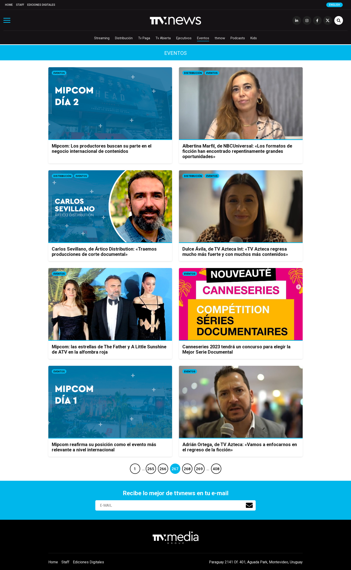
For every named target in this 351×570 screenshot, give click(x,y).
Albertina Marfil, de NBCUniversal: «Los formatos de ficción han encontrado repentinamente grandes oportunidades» (237, 151)
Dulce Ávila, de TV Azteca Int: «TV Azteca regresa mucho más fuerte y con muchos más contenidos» (235, 251)
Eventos (203, 38)
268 (187, 469)
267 (175, 469)
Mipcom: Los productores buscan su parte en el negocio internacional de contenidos (101, 148)
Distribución (124, 38)
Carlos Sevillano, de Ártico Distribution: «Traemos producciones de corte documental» (104, 251)
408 (216, 469)
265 (150, 469)
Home (9, 4)
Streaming (102, 38)
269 (199, 469)
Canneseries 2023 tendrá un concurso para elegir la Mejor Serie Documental (236, 349)
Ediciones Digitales (41, 4)
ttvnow (220, 38)
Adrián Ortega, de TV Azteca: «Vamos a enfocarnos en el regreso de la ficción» (239, 447)
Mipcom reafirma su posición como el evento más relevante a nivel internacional (104, 447)
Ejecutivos (184, 38)
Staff (20, 4)
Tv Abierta (163, 38)
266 (162, 469)
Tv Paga (144, 38)
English (334, 4)
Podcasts (237, 38)
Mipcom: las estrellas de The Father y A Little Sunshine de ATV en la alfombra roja (109, 349)
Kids (253, 38)
